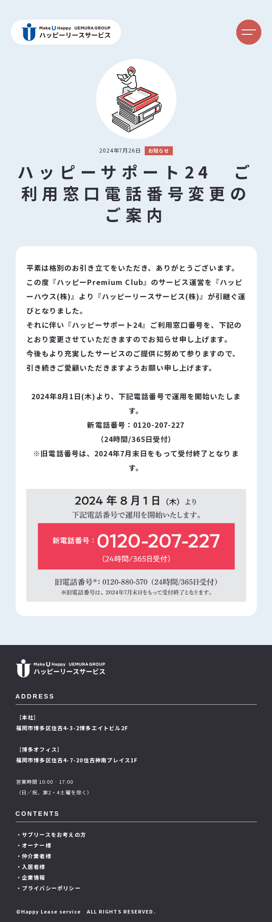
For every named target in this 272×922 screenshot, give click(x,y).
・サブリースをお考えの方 (51, 834)
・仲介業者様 (33, 856)
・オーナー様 (33, 845)
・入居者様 (31, 866)
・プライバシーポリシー (48, 888)
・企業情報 (31, 877)
